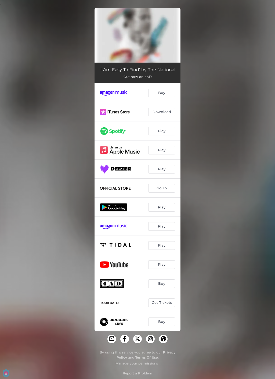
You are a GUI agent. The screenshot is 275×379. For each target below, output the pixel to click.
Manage (122, 363)
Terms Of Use (146, 357)
